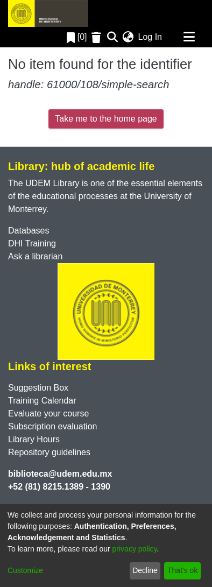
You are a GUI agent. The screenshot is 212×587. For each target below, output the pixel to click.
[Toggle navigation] (189, 37)
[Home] (48, 13)
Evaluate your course (48, 413)
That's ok (182, 570)
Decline (145, 570)
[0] (77, 36)
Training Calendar (42, 400)
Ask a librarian (35, 256)
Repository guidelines (49, 452)
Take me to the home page (106, 118)
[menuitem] (128, 37)
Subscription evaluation (52, 426)
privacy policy (134, 548)
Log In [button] (150, 36)
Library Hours (34, 439)
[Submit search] (112, 37)
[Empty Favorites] (97, 37)
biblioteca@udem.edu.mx (60, 473)
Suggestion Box (38, 387)
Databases (29, 230)
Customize (25, 570)
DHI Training (32, 243)
